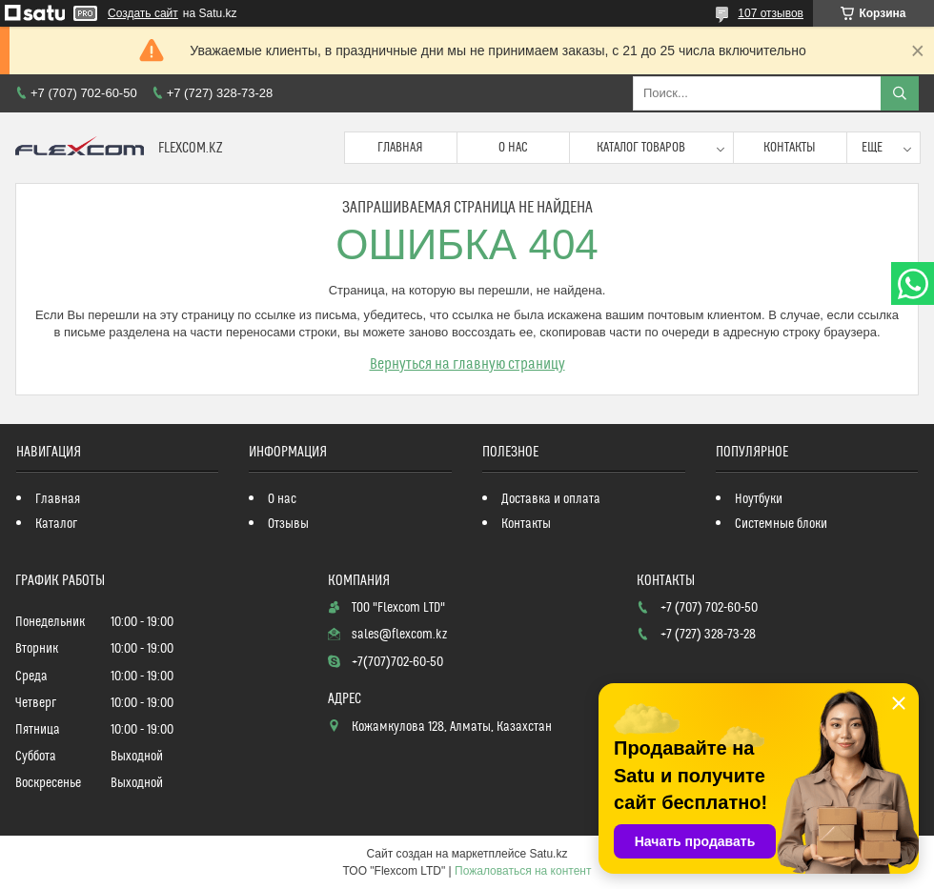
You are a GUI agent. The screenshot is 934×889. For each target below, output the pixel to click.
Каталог (56, 524)
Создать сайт (143, 13)
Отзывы (288, 524)
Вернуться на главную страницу (467, 364)
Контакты (789, 147)
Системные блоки (781, 524)
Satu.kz (548, 853)
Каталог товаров (641, 147)
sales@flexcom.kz (399, 634)
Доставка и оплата (550, 499)
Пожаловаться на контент (523, 871)
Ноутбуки (758, 499)
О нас (513, 147)
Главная (400, 147)
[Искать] (900, 93)
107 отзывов (770, 13)
